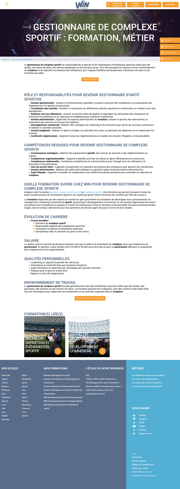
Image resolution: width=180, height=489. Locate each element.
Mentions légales (139, 461)
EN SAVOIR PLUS (90, 79)
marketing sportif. (93, 192)
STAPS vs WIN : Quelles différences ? (101, 379)
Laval (4, 405)
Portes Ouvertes (136, 4)
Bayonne (5, 386)
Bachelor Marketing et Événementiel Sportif (62, 386)
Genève (5, 401)
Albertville (6, 375)
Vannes (25, 416)
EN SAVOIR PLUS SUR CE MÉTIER (90, 298)
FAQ (87, 375)
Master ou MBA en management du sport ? (103, 386)
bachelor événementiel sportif (65, 192)
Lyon (4, 412)
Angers (5, 379)
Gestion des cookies (140, 468)
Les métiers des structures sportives (147, 383)
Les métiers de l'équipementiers (145, 379)
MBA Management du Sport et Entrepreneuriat (63, 397)
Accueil (5, 59)
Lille (3, 408)
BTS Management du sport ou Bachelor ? (103, 383)
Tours (24, 412)
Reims (24, 397)
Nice (24, 390)
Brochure (170, 4)
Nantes (25, 386)
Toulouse (26, 408)
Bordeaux (6, 390)
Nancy (24, 383)
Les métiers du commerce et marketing (148, 375)
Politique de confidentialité (143, 465)
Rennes (25, 401)
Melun (24, 375)
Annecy (5, 383)
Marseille (5, 419)
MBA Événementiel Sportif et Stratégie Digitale (63, 401)
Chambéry (6, 397)
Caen (4, 394)
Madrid (5, 416)
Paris (24, 394)
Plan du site (137, 457)
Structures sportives (22, 59)
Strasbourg (26, 405)
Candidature (153, 4)
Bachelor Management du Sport (57, 375)
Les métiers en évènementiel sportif (147, 386)
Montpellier (26, 379)
